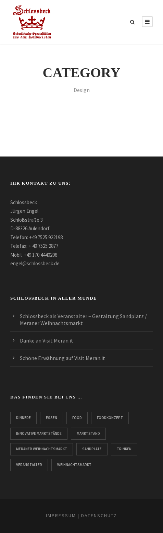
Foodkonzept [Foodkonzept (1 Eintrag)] (110, 417)
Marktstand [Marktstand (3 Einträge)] (88, 433)
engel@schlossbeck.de (35, 263)
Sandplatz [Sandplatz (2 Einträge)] (92, 449)
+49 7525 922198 (46, 237)
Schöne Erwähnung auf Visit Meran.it (62, 358)
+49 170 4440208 (40, 255)
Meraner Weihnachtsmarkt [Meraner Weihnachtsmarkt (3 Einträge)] (41, 449)
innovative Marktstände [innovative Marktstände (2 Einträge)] (39, 433)
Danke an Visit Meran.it (46, 340)
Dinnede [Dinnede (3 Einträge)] (23, 417)
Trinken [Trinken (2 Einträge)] (124, 449)
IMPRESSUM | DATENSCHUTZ (81, 515)
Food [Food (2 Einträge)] (77, 417)
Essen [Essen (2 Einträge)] (51, 417)
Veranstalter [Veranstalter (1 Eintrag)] (29, 464)
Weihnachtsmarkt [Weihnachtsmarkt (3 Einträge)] (74, 464)
